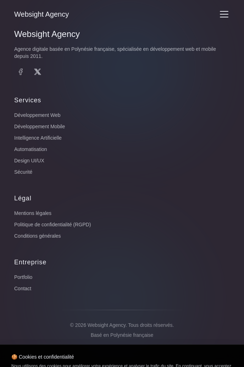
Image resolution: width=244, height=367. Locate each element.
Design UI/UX (29, 160)
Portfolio (23, 277)
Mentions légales (32, 213)
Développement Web (37, 115)
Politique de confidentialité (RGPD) (52, 224)
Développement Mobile (39, 126)
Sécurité (23, 172)
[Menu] (224, 14)
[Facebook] (20, 71)
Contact (22, 288)
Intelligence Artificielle (38, 138)
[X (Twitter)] (37, 71)
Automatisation (30, 149)
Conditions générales (37, 236)
